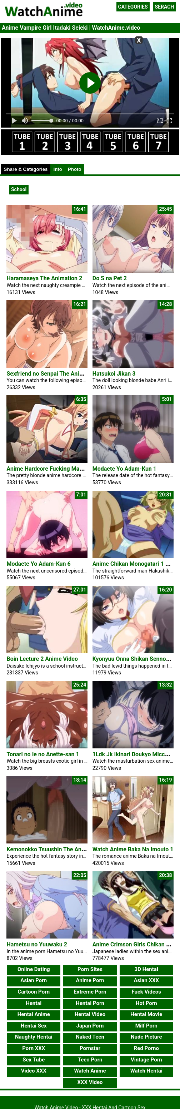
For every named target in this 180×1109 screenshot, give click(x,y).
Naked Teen (90, 1037)
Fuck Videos (146, 992)
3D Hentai (146, 969)
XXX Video (89, 1082)
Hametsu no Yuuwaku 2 (36, 944)
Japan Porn (90, 1026)
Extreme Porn (90, 992)
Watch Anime (90, 1071)
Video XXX (33, 1071)
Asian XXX (146, 980)
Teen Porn (90, 1059)
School (18, 189)
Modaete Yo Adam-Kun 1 (124, 468)
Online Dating (34, 969)
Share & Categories (26, 169)
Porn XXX (33, 1048)
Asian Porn (33, 980)
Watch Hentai (146, 1071)
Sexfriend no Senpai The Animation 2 (53, 373)
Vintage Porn (146, 1059)
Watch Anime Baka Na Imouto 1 (133, 849)
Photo (74, 169)
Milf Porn (146, 1026)
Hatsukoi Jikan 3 (114, 373)
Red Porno (146, 1048)
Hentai (33, 1003)
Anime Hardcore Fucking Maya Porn (52, 468)
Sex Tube (33, 1059)
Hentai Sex (34, 1026)
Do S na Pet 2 (109, 278)
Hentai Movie (146, 1014)
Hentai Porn (90, 1003)
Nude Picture (146, 1037)
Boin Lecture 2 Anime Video (42, 658)
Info (57, 169)
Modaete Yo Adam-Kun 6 (38, 563)
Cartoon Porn (34, 992)
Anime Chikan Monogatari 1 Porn (135, 563)
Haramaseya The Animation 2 (44, 278)
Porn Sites (90, 969)
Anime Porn (90, 980)
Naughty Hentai (33, 1037)
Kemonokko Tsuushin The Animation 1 (55, 849)
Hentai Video (90, 1014)
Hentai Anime (34, 1014)
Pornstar (90, 1048)
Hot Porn (146, 1003)
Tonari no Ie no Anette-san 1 (42, 754)
